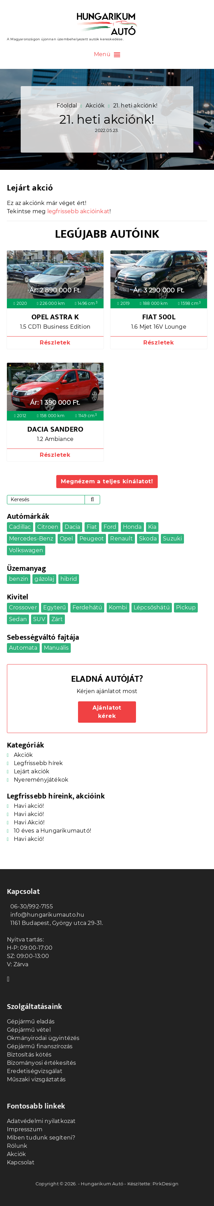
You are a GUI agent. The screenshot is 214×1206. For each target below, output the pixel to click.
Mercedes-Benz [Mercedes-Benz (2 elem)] (31, 538)
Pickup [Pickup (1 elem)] (186, 607)
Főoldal (67, 105)
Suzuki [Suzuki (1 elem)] (172, 538)
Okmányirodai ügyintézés (43, 1038)
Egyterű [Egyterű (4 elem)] (54, 607)
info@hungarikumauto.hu (45, 914)
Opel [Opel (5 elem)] (66, 538)
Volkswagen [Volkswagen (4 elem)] (26, 550)
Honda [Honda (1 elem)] (132, 527)
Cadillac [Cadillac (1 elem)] (20, 527)
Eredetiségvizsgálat (34, 1071)
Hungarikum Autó (102, 1183)
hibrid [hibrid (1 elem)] (68, 579)
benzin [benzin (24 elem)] (18, 579)
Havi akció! (29, 806)
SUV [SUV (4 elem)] (39, 619)
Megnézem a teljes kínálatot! (107, 481)
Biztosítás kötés (29, 1054)
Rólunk (17, 1146)
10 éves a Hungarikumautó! (52, 830)
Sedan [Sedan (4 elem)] (18, 619)
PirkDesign (165, 1183)
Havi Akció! (29, 822)
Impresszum (24, 1129)
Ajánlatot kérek (107, 711)
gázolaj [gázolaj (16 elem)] (44, 579)
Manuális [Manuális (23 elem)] (56, 648)
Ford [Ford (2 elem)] (110, 527)
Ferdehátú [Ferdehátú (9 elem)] (87, 607)
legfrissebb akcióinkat (78, 211)
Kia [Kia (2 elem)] (152, 527)
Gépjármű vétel (29, 1030)
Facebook (10, 978)
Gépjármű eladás (31, 1021)
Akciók (95, 105)
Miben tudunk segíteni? (41, 1137)
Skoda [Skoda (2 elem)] (148, 538)
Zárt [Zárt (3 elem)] (57, 619)
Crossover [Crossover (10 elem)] (23, 607)
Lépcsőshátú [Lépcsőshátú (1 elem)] (152, 607)
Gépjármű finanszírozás (39, 1046)
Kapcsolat (21, 1162)
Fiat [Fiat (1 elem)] (92, 527)
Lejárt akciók (32, 771)
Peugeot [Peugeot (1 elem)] (91, 538)
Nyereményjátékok (41, 779)
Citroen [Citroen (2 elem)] (47, 527)
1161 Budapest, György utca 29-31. (55, 923)
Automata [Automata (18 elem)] (23, 648)
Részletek (55, 342)
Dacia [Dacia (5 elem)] (72, 527)
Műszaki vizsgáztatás (36, 1079)
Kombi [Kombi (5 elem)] (118, 607)
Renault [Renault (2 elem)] (121, 538)
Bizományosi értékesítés (41, 1063)
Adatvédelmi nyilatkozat (41, 1121)
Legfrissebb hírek (38, 763)
